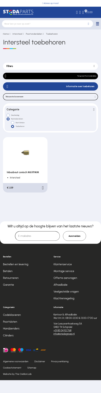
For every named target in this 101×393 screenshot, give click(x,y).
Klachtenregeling (64, 311)
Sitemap (31, 380)
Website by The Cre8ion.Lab (17, 387)
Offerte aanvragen (65, 290)
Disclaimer (39, 374)
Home (6, 34)
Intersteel (17, 34)
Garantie (8, 297)
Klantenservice (63, 277)
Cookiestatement (12, 380)
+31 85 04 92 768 (62, 343)
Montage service (64, 284)
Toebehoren (52, 34)
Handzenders (11, 341)
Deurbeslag (18, 122)
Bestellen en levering (15, 277)
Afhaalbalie (60, 297)
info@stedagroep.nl (64, 346)
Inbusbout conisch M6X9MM (23, 185)
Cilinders (8, 348)
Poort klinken (23, 132)
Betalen (7, 284)
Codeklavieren (12, 327)
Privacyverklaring (60, 374)
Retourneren (11, 290)
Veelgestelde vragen (66, 304)
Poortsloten (10, 334)
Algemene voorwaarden (15, 374)
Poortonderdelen (34, 34)
